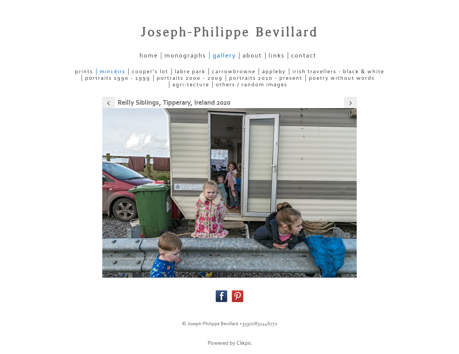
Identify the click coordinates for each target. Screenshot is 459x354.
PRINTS (84, 71)
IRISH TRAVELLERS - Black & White (338, 71)
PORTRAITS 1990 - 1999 (117, 78)
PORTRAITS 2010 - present (265, 78)
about (252, 55)
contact (303, 55)
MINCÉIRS (112, 71)
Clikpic (244, 343)
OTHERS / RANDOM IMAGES (251, 84)
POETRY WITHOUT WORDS (342, 78)
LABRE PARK (190, 71)
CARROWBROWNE (234, 71)
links (277, 55)
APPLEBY (274, 71)
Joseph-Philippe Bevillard (229, 32)
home (148, 55)
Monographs (185, 55)
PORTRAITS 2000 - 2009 (190, 78)
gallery (224, 55)
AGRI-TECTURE (190, 84)
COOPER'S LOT (150, 71)
